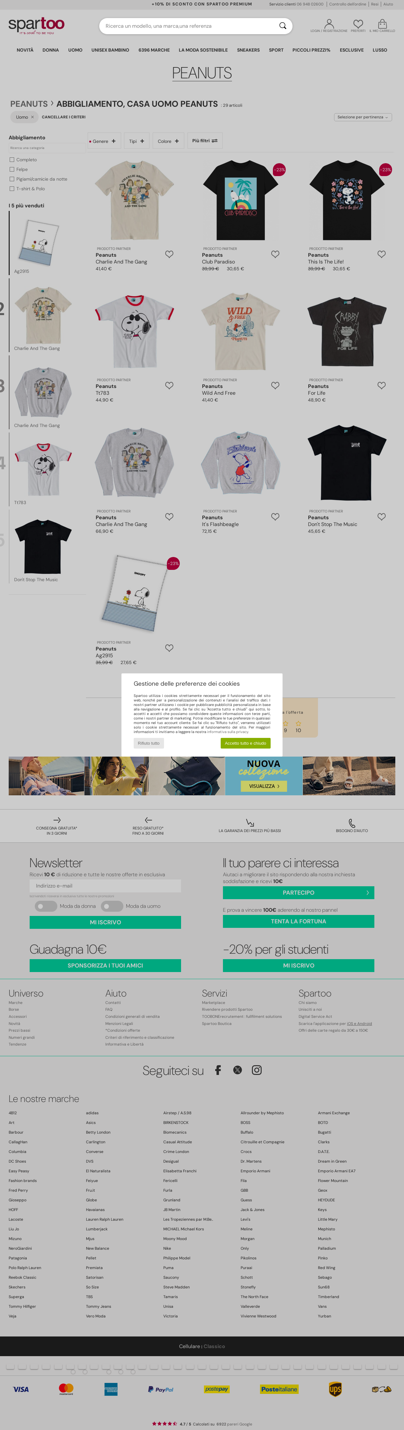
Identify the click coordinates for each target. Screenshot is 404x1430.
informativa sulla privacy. (228, 732)
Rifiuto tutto (148, 743)
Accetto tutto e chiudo (245, 743)
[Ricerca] (282, 26)
